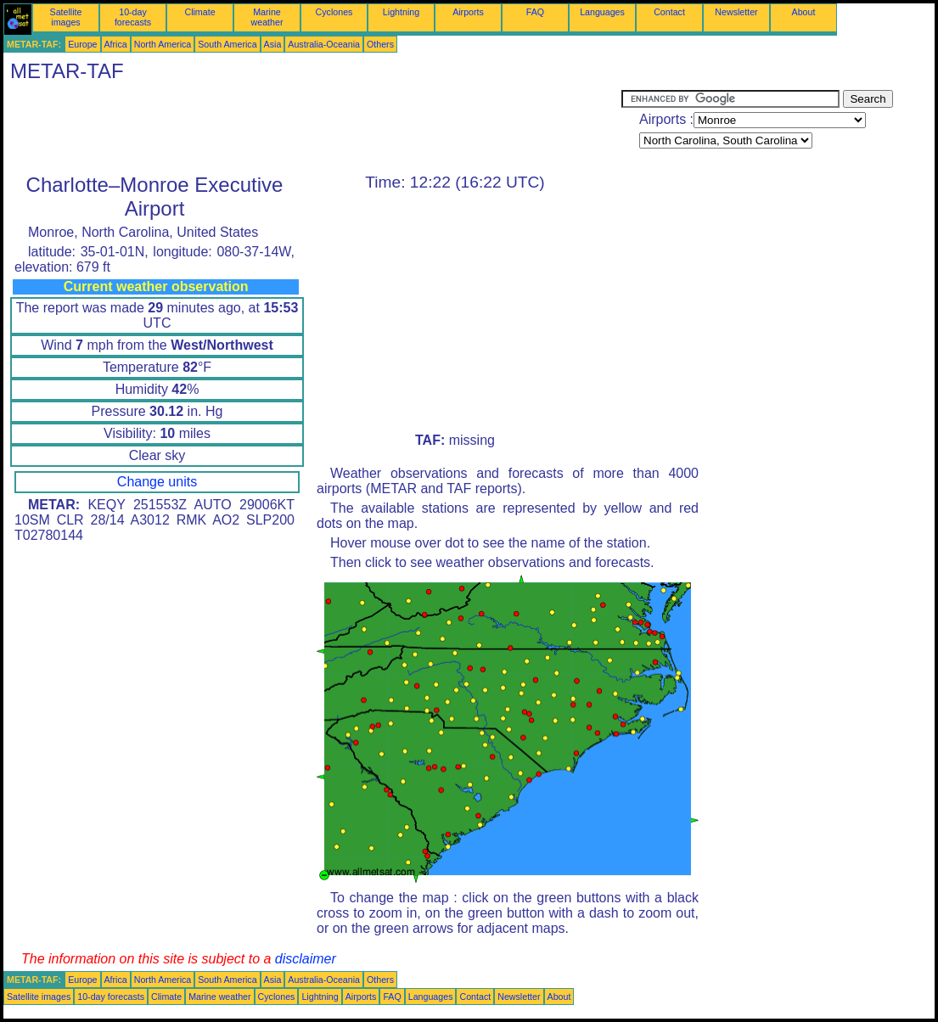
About (804, 12)
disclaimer (305, 959)
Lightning (401, 12)
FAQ (535, 12)
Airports (468, 12)
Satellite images (66, 17)
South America (227, 44)
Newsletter (736, 12)
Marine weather (267, 17)
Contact (669, 12)
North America (163, 44)
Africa (115, 44)
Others (380, 44)
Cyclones (334, 12)
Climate (199, 12)
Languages (602, 12)
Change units (157, 481)
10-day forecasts (133, 17)
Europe (82, 44)
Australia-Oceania (324, 44)
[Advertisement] (312, 128)
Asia (273, 44)
